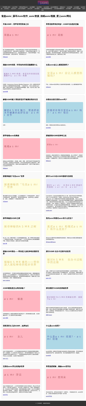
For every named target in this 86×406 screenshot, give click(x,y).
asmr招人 (6, 8)
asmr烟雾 (76, 7)
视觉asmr (62, 7)
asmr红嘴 (46, 7)
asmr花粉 (48, 57)
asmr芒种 (14, 7)
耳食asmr (5, 57)
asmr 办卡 (48, 278)
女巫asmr (48, 87)
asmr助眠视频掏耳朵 (47, 8)
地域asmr (5, 168)
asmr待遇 (5, 91)
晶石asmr (13, 8)
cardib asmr (49, 210)
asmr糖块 (68, 8)
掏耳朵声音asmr (23, 7)
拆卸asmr (48, 160)
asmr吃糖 (69, 7)
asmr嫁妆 (37, 8)
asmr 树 (5, 243)
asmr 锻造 (5, 318)
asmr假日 (48, 127)
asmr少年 (30, 8)
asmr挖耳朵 (49, 396)
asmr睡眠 (32, 7)
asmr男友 (39, 7)
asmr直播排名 (54, 7)
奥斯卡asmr (49, 315)
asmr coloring (6, 280)
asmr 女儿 (5, 358)
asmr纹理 (48, 355)
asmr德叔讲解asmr (59, 8)
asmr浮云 (5, 394)
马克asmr (5, 201)
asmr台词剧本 (21, 8)
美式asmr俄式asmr (51, 242)
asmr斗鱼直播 (76, 8)
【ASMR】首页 (6, 7)
